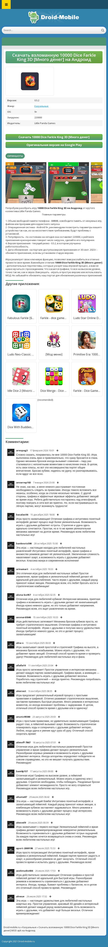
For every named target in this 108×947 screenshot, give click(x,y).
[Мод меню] (53, 354)
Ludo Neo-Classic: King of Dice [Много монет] (21, 354)
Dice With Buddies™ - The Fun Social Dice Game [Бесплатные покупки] (21, 427)
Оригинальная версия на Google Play (54, 145)
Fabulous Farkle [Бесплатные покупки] (21, 318)
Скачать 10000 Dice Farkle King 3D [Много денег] (54, 137)
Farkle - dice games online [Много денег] (54, 318)
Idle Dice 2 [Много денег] (21, 391)
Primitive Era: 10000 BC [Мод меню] (87, 354)
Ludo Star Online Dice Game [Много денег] (87, 318)
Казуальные (41, 106)
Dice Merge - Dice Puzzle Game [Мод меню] (54, 391)
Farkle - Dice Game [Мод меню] (87, 391)
